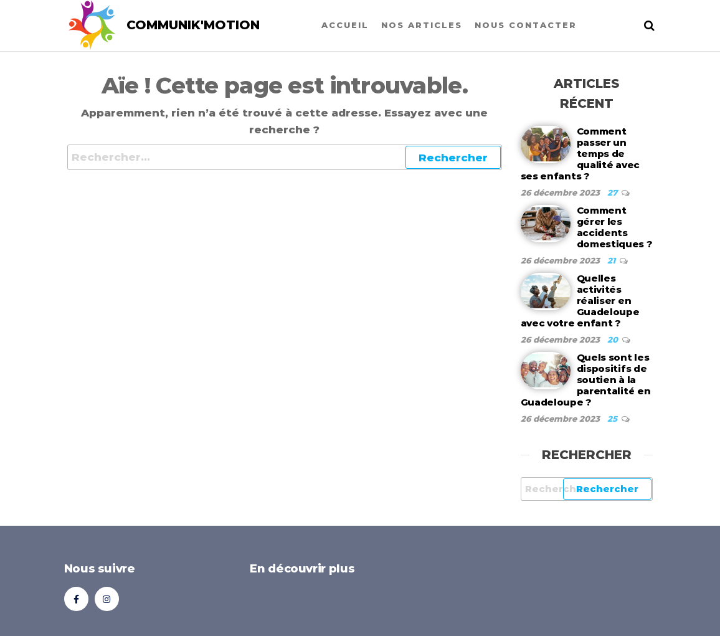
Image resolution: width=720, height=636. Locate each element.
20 (613, 339)
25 (613, 419)
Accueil (345, 25)
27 (613, 192)
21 (612, 260)
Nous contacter (526, 25)
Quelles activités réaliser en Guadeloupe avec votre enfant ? (580, 300)
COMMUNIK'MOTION (193, 24)
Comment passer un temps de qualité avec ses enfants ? (580, 153)
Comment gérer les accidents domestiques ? (615, 227)
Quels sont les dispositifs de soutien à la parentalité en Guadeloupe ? (586, 379)
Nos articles (421, 25)
